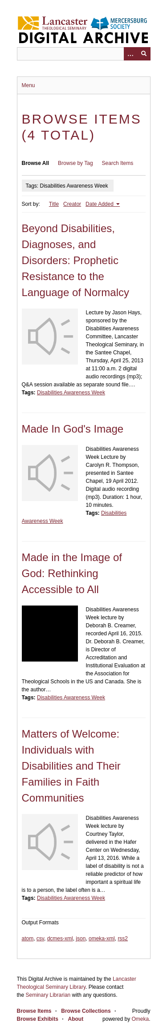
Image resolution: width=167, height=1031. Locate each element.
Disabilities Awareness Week (71, 392)
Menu (28, 85)
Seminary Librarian (48, 995)
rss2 (123, 938)
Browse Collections (85, 1011)
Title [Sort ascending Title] (54, 204)
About (76, 1019)
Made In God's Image (73, 429)
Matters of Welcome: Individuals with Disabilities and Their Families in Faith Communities (71, 766)
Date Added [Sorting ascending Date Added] (100, 204)
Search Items (118, 163)
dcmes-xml (60, 938)
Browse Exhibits (37, 1019)
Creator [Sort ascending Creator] (72, 204)
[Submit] (144, 53)
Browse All (35, 163)
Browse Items (34, 1011)
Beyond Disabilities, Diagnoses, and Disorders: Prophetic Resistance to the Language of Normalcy (75, 260)
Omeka (140, 1019)
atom (28, 938)
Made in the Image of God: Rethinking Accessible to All (72, 573)
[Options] (130, 53)
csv (40, 938)
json (81, 938)
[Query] (84, 53)
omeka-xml (102, 938)
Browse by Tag (75, 163)
